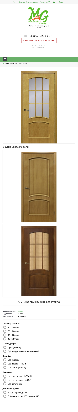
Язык (62, 2)
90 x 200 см (13, 339)
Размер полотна (12, 323)
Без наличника (15, 384)
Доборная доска (11, 389)
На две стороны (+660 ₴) (19, 380)
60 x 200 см (13, 327)
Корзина (22, 2)
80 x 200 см (13, 335)
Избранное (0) (45, 2)
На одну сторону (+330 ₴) (20, 376)
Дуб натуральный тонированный (23, 351)
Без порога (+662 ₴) (17, 364)
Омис (20, 311)
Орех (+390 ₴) (14, 347)
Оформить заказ (32, 2)
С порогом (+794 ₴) (17, 367)
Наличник (7, 372)
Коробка (7, 356)
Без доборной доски (17, 392)
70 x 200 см (13, 331)
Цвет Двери (10, 344)
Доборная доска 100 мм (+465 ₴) (23, 396)
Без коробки (13, 360)
